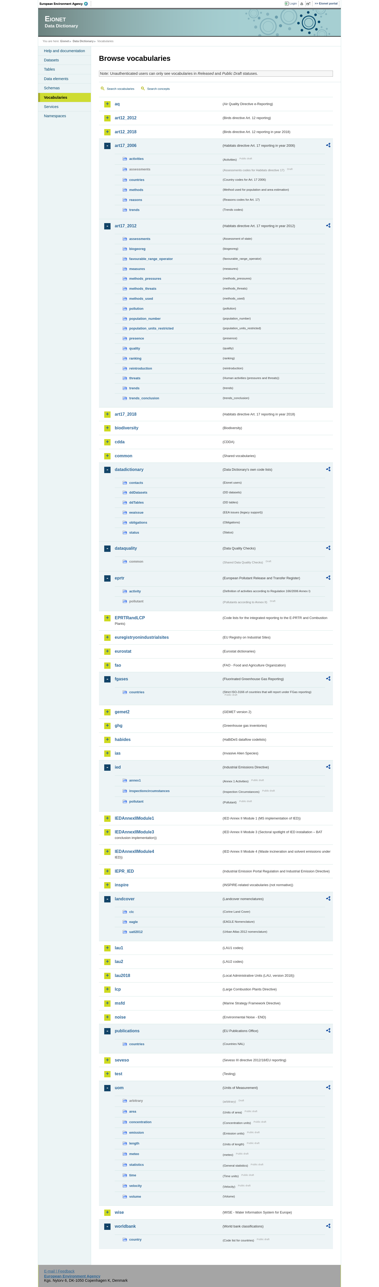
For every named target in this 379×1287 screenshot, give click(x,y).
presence (136, 338)
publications (127, 1031)
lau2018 (122, 975)
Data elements (56, 79)
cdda (119, 442)
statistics (136, 1165)
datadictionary (129, 469)
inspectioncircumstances (149, 791)
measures (137, 269)
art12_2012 (126, 118)
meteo (134, 1154)
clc (131, 912)
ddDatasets (138, 492)
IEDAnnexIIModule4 (134, 851)
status (134, 532)
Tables (49, 69)
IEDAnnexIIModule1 (134, 818)
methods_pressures (145, 279)
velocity (135, 1186)
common (123, 456)
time (132, 1175)
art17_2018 (126, 414)
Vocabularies (55, 97)
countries (136, 180)
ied (118, 767)
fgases (121, 679)
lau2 (119, 961)
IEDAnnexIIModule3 (134, 832)
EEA (65, 3)
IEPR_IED (124, 871)
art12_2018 (126, 132)
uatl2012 (136, 932)
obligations (138, 522)
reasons (135, 200)
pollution (136, 309)
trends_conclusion (144, 398)
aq (117, 104)
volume (135, 1196)
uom (119, 1087)
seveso (122, 1060)
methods (136, 190)
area (132, 1111)
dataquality (126, 548)
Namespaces (55, 116)
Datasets (51, 60)
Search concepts (158, 88)
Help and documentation (64, 51)
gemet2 (122, 712)
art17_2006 (126, 145)
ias (118, 753)
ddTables (136, 502)
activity (135, 591)
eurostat (123, 651)
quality (134, 348)
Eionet (64, 41)
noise (120, 1017)
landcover (125, 899)
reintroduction (140, 368)
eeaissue (136, 512)
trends (134, 210)
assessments (139, 239)
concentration (140, 1122)
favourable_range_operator (151, 259)
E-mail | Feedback (59, 1271)
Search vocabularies (120, 88)
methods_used (141, 299)
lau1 (119, 948)
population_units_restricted (151, 328)
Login (293, 3)
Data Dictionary (83, 41)
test (118, 1074)
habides (123, 739)
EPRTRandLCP (130, 618)
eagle (133, 922)
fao (118, 665)
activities (136, 159)
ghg (118, 725)
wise (119, 1212)
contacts (136, 483)
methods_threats (142, 289)
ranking (135, 358)
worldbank (125, 1226)
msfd (120, 1003)
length (134, 1143)
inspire (121, 885)
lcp (118, 989)
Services (51, 107)
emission (136, 1132)
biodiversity (126, 428)
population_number (145, 319)
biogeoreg (137, 249)
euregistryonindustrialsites (142, 637)
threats (135, 378)
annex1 (135, 780)
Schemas (52, 88)
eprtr (119, 578)
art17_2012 (126, 226)
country (135, 1239)
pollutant (136, 801)
